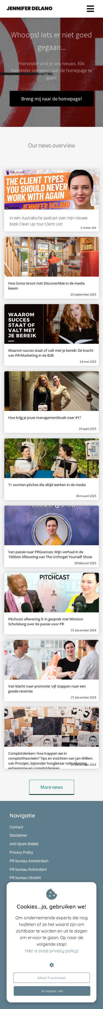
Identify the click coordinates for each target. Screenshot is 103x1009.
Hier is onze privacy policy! (51, 950)
